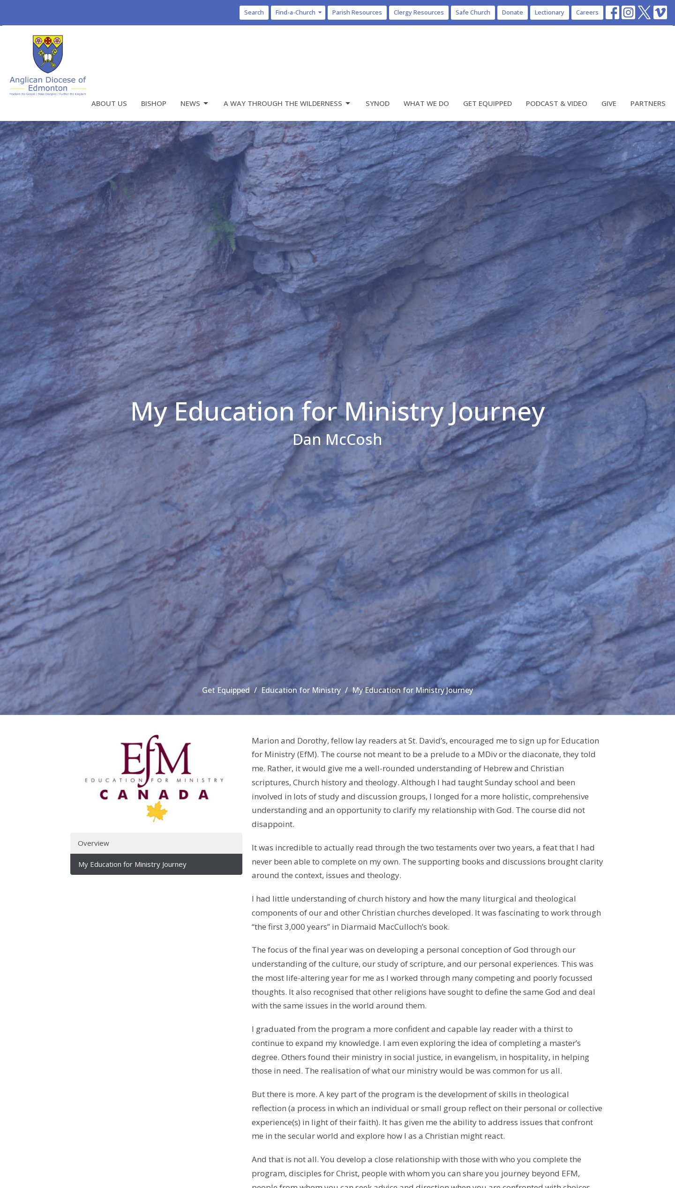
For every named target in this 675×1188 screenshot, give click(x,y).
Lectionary (549, 12)
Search (254, 12)
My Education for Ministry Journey (132, 864)
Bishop (153, 103)
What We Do (426, 103)
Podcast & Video (556, 103)
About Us (109, 103)
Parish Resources (357, 12)
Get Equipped (487, 103)
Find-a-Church (299, 12)
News (195, 103)
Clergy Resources (419, 12)
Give (608, 103)
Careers (587, 12)
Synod (378, 103)
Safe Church (473, 12)
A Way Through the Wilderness (288, 103)
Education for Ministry (301, 690)
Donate (512, 12)
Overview (93, 843)
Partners (648, 103)
